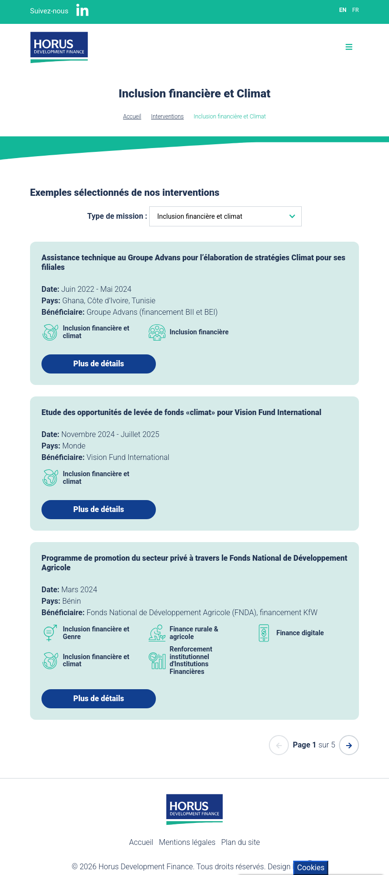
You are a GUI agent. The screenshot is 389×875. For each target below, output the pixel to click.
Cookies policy (267, 797)
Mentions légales (187, 842)
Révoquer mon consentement (305, 836)
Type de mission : (117, 216)
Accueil (132, 116)
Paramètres (274, 855)
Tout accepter (279, 817)
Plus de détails (98, 363)
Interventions (167, 116)
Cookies (310, 697)
